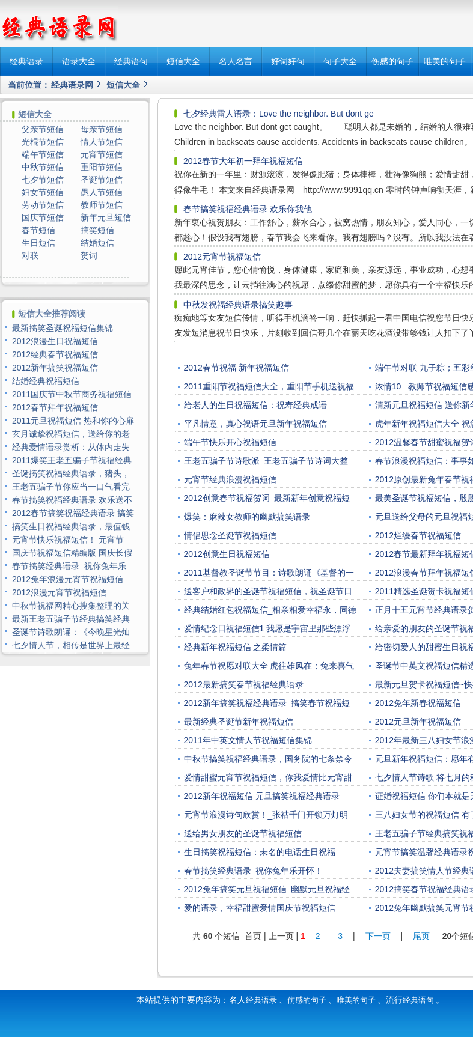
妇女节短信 (43, 192)
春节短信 (38, 230)
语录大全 (79, 61)
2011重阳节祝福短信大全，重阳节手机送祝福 (269, 386)
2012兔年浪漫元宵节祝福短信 (67, 579)
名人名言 (235, 61)
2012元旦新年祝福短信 (418, 721)
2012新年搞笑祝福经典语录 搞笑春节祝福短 (267, 703)
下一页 (378, 936)
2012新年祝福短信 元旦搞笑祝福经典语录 (262, 796)
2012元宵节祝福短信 (222, 256)
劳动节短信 (43, 205)
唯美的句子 (445, 61)
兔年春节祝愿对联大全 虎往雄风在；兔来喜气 (269, 666)
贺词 (89, 255)
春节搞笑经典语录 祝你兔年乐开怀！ (253, 870)
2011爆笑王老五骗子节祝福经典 (72, 460)
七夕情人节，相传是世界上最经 (71, 645)
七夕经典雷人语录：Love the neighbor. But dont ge (278, 113)
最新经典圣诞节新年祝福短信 (238, 721)
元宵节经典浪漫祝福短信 (230, 479)
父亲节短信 (43, 129)
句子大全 (340, 61)
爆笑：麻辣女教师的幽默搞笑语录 (247, 517)
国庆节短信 (43, 217)
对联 (30, 255)
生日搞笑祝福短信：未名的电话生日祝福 (259, 852)
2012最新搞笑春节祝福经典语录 (244, 684)
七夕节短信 (43, 179)
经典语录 (26, 61)
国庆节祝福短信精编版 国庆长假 (72, 553)
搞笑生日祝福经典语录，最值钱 (71, 526)
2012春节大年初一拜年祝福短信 (243, 161)
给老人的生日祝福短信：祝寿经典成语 (255, 405)
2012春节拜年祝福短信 (55, 407)
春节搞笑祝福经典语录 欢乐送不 (72, 500)
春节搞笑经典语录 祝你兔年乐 (69, 566)
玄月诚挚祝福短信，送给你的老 (71, 434)
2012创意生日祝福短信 (227, 554)
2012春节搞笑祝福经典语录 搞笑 (73, 513)
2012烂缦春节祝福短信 (418, 535)
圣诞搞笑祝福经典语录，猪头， (71, 473)
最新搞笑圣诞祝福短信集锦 (62, 328)
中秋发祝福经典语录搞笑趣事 (238, 304)
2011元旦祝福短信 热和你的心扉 (73, 420)
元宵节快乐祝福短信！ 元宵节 (69, 539)
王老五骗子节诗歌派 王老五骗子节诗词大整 (266, 461)
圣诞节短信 (102, 179)
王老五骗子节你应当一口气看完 (71, 486)
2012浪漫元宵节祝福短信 (59, 592)
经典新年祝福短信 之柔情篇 (235, 647)
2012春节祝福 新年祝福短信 (236, 368)
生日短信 (38, 243)
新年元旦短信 (106, 217)
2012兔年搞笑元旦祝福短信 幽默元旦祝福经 (267, 889)
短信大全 (183, 61)
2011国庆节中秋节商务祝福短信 (72, 394)
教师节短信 (102, 205)
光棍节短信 (43, 142)
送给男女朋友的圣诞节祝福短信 (243, 833)
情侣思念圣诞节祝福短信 (230, 535)
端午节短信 (43, 154)
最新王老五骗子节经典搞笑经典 (71, 619)
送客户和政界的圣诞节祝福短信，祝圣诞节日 (268, 591)
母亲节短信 (102, 129)
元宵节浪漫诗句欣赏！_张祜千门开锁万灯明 (266, 815)
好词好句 (288, 61)
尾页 (422, 936)
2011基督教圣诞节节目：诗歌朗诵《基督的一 (269, 572)
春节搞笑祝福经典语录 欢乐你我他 (247, 209)
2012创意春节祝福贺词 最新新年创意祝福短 (267, 498)
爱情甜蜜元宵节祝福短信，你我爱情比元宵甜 (268, 777)
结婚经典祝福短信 (45, 381)
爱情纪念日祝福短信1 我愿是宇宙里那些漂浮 (267, 628)
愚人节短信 (102, 192)
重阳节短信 (102, 167)
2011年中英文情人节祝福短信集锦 (248, 740)
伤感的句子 (392, 61)
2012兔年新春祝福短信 (418, 703)
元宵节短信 (102, 154)
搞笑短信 (97, 230)
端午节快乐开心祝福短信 (230, 442)
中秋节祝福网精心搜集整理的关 (71, 605)
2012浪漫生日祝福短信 (55, 341)
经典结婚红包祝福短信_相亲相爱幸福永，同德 (270, 610)
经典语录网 (72, 85)
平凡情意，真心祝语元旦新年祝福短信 (255, 423)
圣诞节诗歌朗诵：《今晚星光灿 (71, 632)
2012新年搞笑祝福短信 (55, 368)
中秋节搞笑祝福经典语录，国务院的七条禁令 (268, 759)
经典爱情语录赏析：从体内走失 (71, 447)
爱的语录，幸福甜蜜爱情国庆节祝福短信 (259, 908)
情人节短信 (102, 142)
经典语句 (131, 61)
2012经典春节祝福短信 (55, 354)
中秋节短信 (43, 167)
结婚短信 (97, 243)
